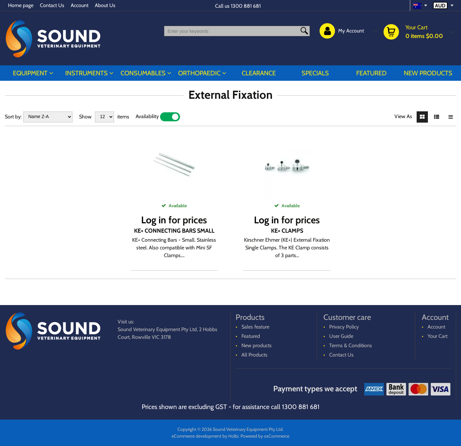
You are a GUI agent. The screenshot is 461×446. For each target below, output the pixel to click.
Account (79, 5)
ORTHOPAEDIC (199, 73)
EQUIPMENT (30, 73)
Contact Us (52, 5)
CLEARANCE (259, 73)
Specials (315, 73)
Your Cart (437, 336)
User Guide (341, 336)
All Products (254, 355)
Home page (20, 5)
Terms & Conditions (350, 345)
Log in (153, 220)
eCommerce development (196, 436)
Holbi (233, 436)
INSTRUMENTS (86, 73)
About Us (105, 5)
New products (428, 73)
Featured (371, 73)
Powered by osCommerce (264, 436)
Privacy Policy (344, 327)
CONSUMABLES (143, 73)
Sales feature (255, 327)
